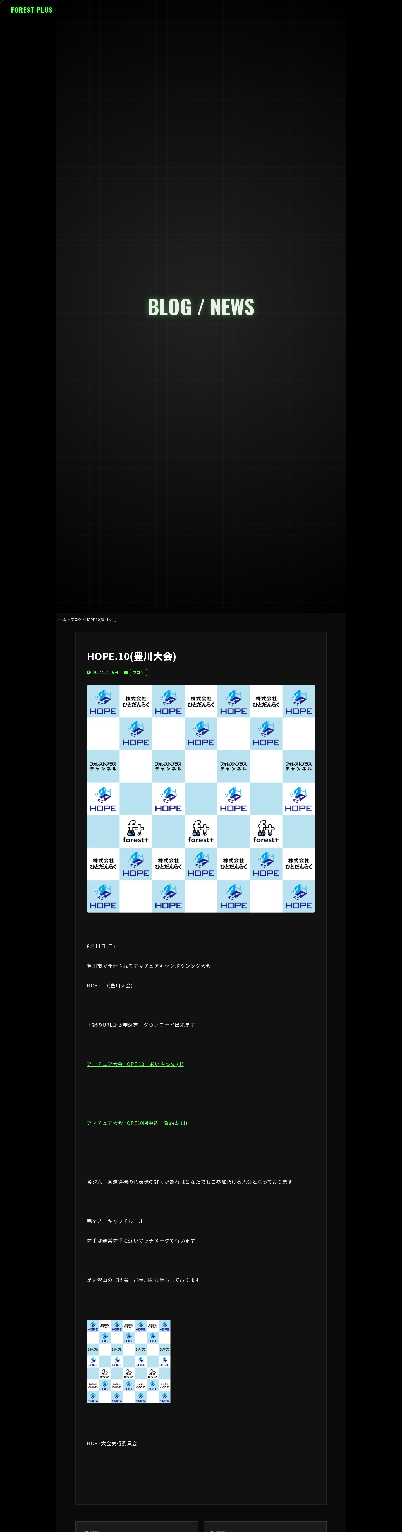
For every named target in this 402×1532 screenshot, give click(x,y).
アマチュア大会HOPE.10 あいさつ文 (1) (135, 1063)
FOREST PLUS (32, 9)
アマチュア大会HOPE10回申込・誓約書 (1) (137, 1122)
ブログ (138, 672)
